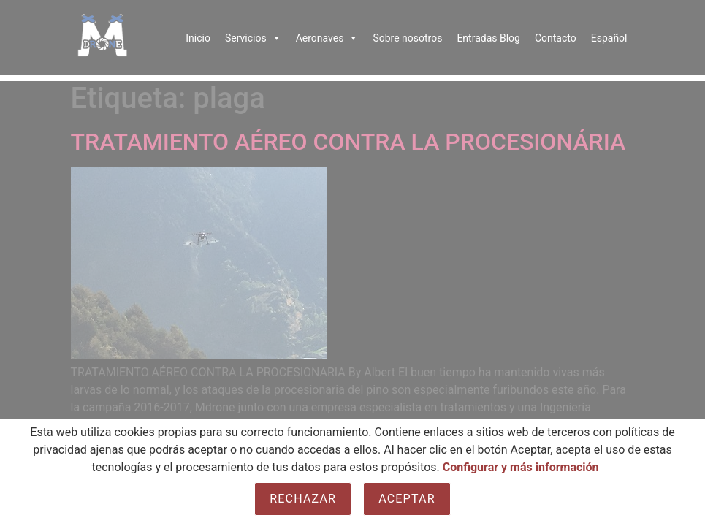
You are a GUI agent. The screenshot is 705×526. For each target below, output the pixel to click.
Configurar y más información (521, 467)
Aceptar (406, 499)
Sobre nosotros (407, 38)
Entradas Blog (488, 38)
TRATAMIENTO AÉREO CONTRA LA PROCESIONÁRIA (348, 142)
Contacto (555, 38)
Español (609, 38)
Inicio (198, 38)
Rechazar (303, 499)
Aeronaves (327, 38)
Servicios (253, 38)
